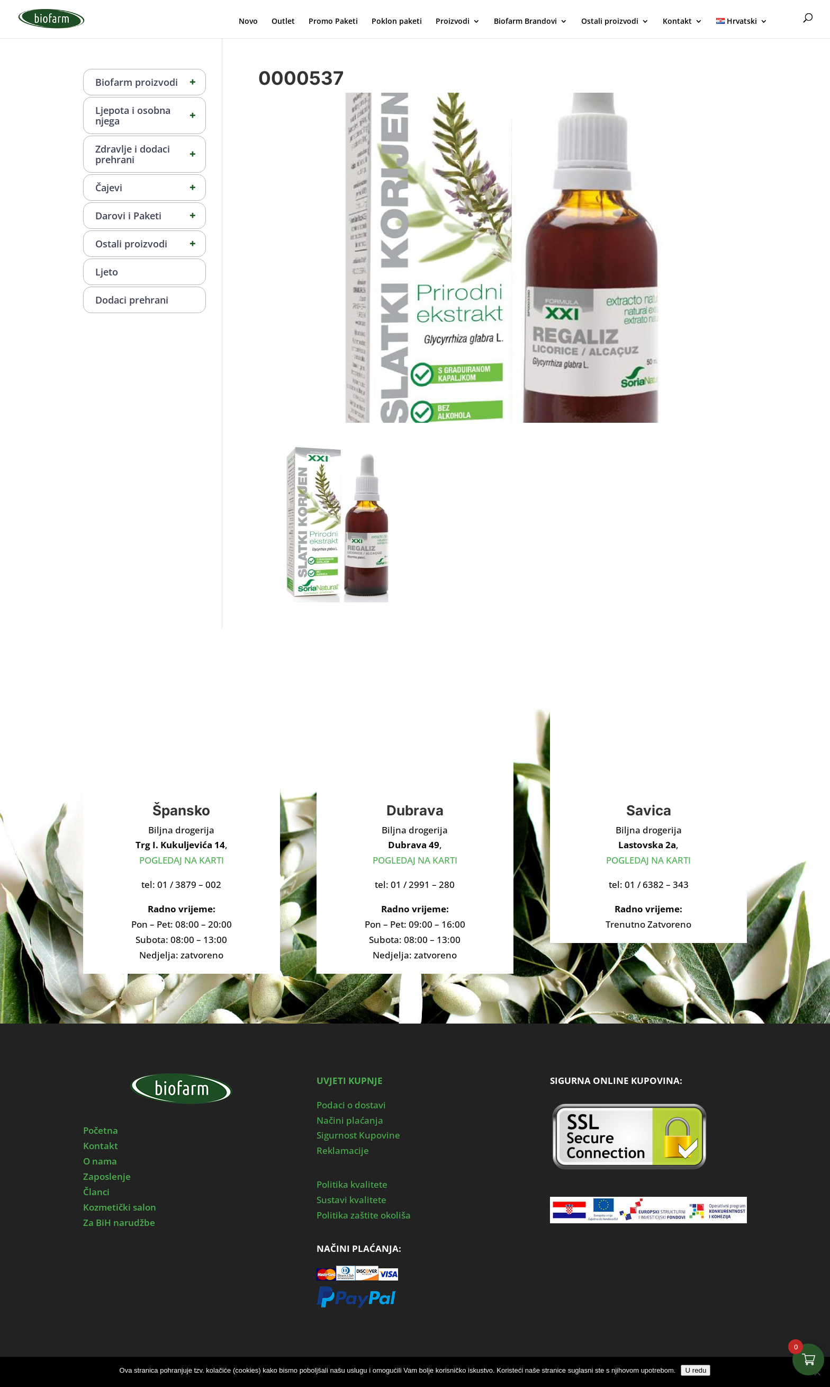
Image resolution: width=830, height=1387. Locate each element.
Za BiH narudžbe (119, 1222)
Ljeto (106, 271)
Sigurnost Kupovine (358, 1135)
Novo (248, 21)
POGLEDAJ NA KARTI (181, 860)
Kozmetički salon (119, 1207)
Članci (96, 1192)
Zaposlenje (107, 1176)
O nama (100, 1161)
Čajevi (150, 187)
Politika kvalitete (352, 1184)
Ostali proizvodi (609, 21)
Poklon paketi (397, 21)
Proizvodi (453, 21)
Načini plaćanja (350, 1120)
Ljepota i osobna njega (150, 115)
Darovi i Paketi (150, 215)
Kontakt (677, 21)
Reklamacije (343, 1150)
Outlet (283, 21)
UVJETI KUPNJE (350, 1080)
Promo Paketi (333, 21)
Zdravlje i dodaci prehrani (150, 154)
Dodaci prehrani (131, 300)
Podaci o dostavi (351, 1105)
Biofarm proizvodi (150, 82)
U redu (695, 1370)
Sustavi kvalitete (351, 1200)
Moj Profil (786, 19)
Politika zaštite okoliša (364, 1215)
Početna (100, 1130)
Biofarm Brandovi (525, 21)
